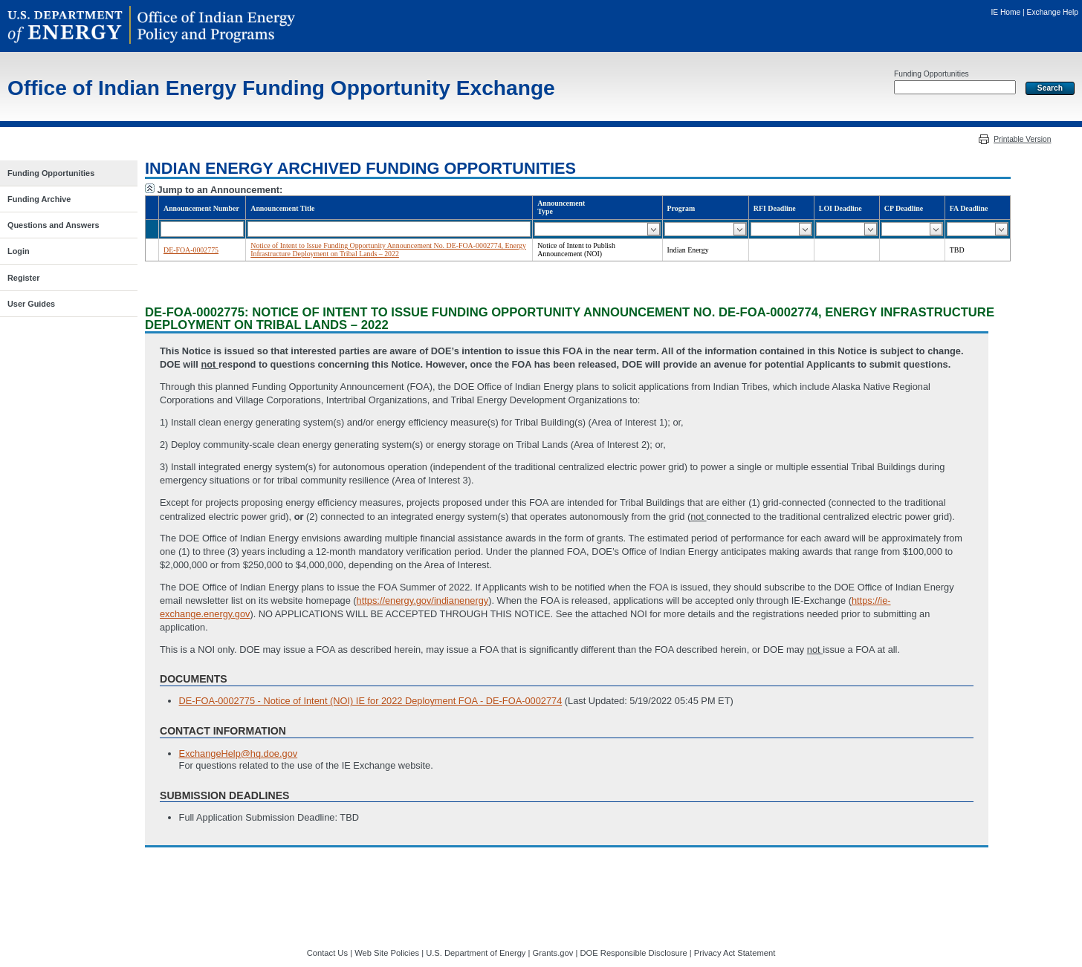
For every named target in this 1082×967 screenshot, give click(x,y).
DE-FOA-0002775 (190, 250)
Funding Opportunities (931, 74)
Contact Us (327, 952)
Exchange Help (1052, 12)
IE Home (1005, 12)
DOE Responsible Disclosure (633, 952)
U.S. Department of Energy (475, 952)
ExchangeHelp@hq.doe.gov (238, 753)
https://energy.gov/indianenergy (423, 600)
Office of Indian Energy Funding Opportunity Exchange (281, 88)
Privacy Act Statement (734, 952)
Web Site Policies (386, 952)
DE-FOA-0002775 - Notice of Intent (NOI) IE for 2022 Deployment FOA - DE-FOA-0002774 (371, 700)
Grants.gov (553, 952)
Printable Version (1022, 139)
